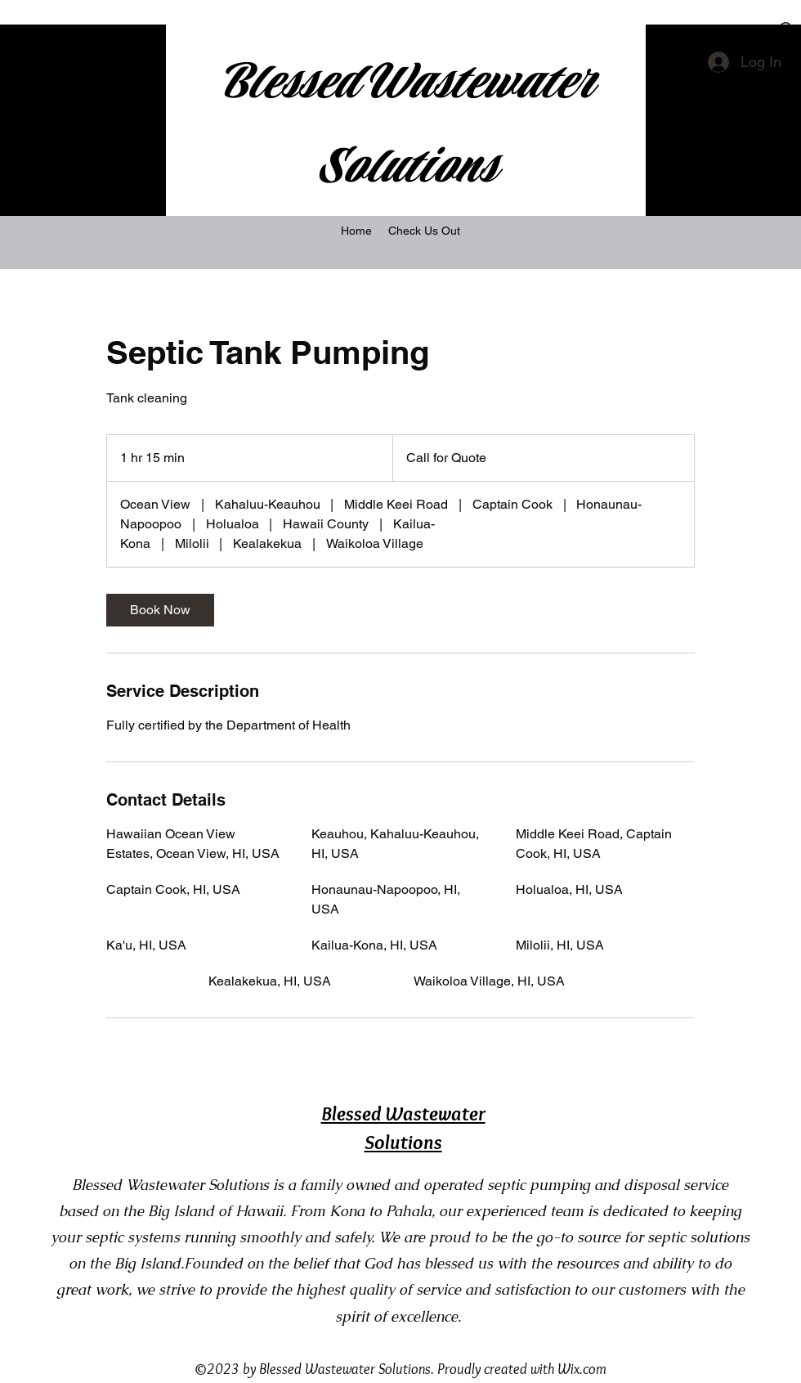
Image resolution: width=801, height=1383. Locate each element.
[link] (160, 610)
